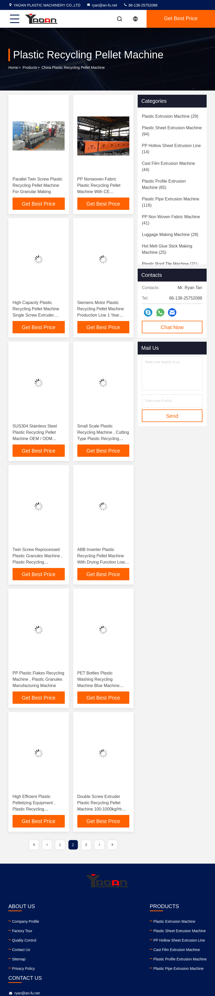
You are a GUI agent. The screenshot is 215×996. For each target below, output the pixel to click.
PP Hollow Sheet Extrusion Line (79, 941)
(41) (171, 220)
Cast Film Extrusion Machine (77, 951)
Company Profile (25, 923)
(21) (169, 264)
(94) (172, 131)
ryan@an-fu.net (101, 5)
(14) (171, 148)
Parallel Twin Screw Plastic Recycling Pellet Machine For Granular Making (37, 185)
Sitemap (18, 960)
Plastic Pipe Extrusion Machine (79, 970)
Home (13, 68)
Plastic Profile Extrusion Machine (80, 960)
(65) (164, 184)
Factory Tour (22, 932)
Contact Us (21, 951)
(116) (170, 202)
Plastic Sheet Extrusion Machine (80, 932)
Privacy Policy (23, 970)
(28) (170, 234)
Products (30, 68)
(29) (170, 116)
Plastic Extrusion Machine (75, 923)
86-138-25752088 (140, 5)
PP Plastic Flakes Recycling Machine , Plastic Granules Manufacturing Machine (38, 680)
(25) (167, 249)
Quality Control (24, 941)
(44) (168, 166)
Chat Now (172, 327)
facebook (126, 958)
